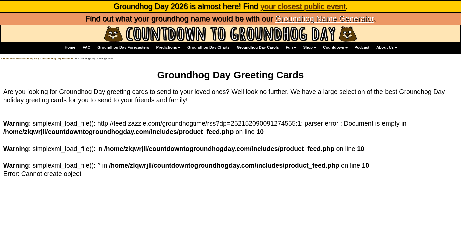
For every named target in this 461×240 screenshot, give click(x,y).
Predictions (168, 48)
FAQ (87, 48)
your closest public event (302, 6)
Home (70, 48)
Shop (309, 48)
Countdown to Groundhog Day (20, 58)
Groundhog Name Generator (324, 18)
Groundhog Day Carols (258, 48)
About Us (386, 48)
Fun (291, 48)
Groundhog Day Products (58, 58)
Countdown (335, 48)
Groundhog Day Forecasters (123, 48)
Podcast (361, 48)
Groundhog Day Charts (208, 48)
